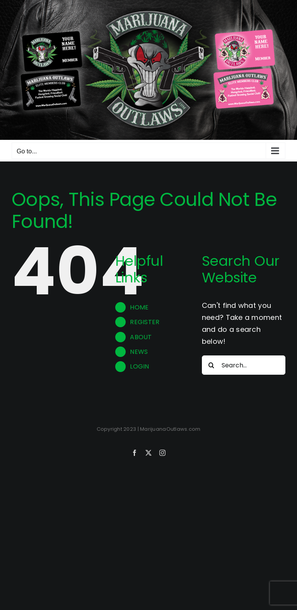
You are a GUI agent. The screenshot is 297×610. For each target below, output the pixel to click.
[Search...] (243, 365)
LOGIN (139, 366)
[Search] (211, 365)
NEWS (139, 351)
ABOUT (141, 337)
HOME (139, 307)
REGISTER (144, 322)
